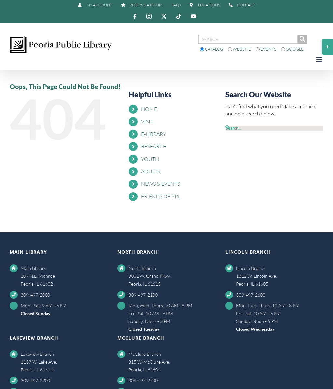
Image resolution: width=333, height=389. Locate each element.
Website (240, 49)
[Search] (227, 127)
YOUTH (150, 159)
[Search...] (274, 128)
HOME (149, 109)
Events (266, 49)
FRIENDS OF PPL (160, 196)
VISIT (147, 121)
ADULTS (150, 171)
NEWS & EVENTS (160, 184)
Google (292, 49)
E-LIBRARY (153, 134)
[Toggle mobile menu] (319, 59)
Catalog (212, 49)
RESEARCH (154, 146)
